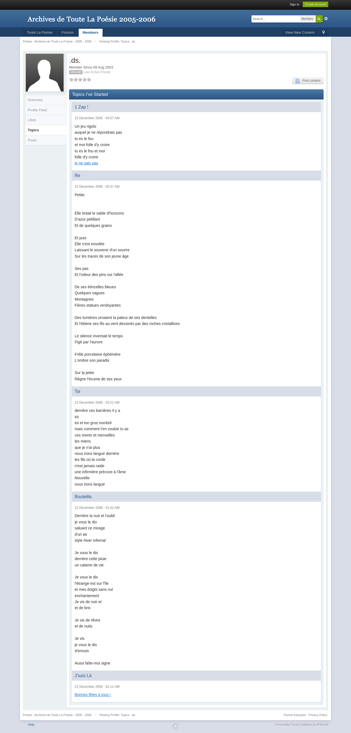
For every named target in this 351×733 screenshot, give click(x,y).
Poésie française (295, 715)
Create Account (315, 4)
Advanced (326, 18)
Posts (32, 140)
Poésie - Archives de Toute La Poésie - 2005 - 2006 (57, 715)
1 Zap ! (81, 107)
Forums (67, 32)
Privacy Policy (317, 715)
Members (90, 32)
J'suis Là (83, 675)
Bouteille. (84, 496)
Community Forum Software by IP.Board (301, 724)
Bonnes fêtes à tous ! (93, 694)
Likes (32, 120)
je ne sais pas (86, 163)
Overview (35, 100)
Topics (33, 130)
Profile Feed (37, 110)
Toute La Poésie (39, 32)
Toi (77, 391)
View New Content (300, 32)
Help (31, 724)
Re (77, 175)
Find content (308, 81)
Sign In (294, 4)
